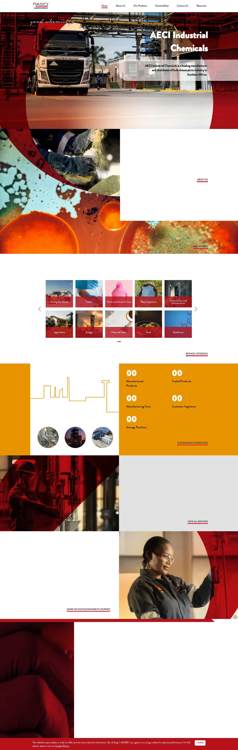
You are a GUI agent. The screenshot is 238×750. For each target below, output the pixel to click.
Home (104, 5)
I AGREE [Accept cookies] (200, 742)
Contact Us (182, 5)
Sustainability (162, 5)
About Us (120, 5)
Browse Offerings (196, 354)
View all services (196, 522)
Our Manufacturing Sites (191, 443)
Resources (201, 5)
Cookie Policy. (62, 746)
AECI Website (200, 246)
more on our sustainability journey (85, 610)
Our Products (140, 5)
